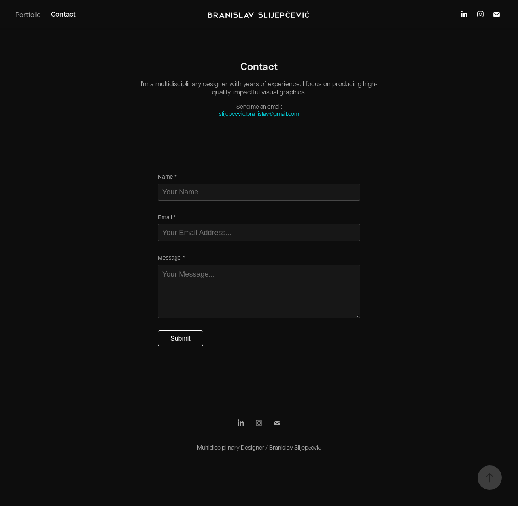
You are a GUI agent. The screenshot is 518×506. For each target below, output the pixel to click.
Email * (167, 217)
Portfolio (28, 14)
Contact (63, 14)
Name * (167, 176)
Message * (171, 257)
